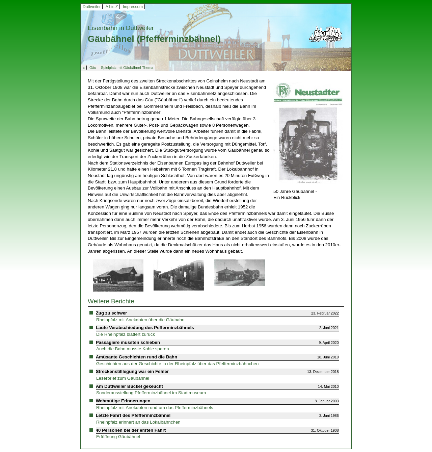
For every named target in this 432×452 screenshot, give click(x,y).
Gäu (92, 68)
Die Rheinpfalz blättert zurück (125, 334)
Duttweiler (92, 6)
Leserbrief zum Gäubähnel (122, 378)
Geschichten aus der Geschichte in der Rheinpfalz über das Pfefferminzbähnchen (177, 363)
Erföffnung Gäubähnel (118, 436)
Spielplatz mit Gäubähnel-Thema (127, 68)
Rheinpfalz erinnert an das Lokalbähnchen (138, 422)
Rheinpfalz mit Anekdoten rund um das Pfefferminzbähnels (154, 407)
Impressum (133, 6)
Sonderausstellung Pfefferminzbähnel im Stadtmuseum (151, 392)
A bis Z (112, 6)
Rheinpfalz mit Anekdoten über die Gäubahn (140, 319)
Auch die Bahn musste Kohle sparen (132, 348)
